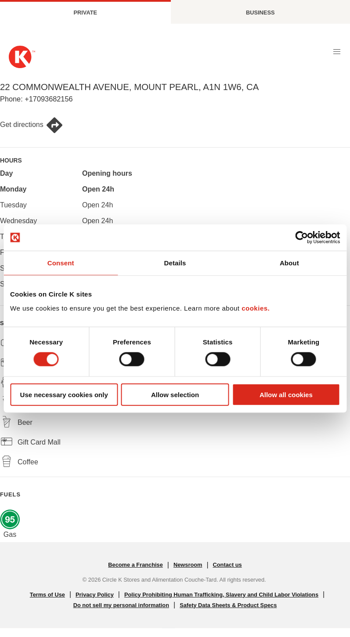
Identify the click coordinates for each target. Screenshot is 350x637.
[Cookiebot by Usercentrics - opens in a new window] (301, 237)
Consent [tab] (60, 263)
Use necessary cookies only (64, 394)
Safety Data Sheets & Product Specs (228, 605)
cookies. (256, 307)
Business (260, 12)
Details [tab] (175, 263)
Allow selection (175, 394)
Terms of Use (47, 594)
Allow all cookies (286, 394)
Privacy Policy (95, 594)
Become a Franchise (135, 564)
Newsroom (187, 564)
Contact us (227, 564)
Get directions (31, 125)
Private (85, 12)
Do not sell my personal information (121, 605)
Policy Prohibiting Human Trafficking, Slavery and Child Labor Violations (221, 594)
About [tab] (289, 263)
